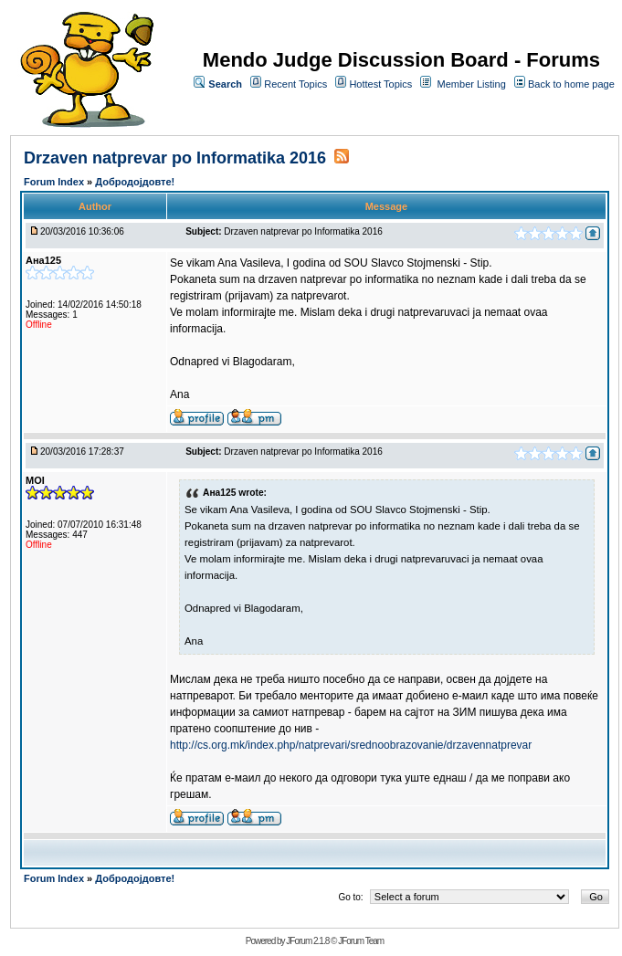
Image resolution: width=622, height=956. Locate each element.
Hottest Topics (380, 84)
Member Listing (472, 84)
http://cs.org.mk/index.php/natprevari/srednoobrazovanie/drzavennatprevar (351, 745)
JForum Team (361, 941)
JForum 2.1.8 (307, 941)
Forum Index (55, 181)
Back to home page (571, 84)
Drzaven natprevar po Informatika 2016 (175, 158)
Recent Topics (295, 84)
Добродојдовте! (134, 181)
